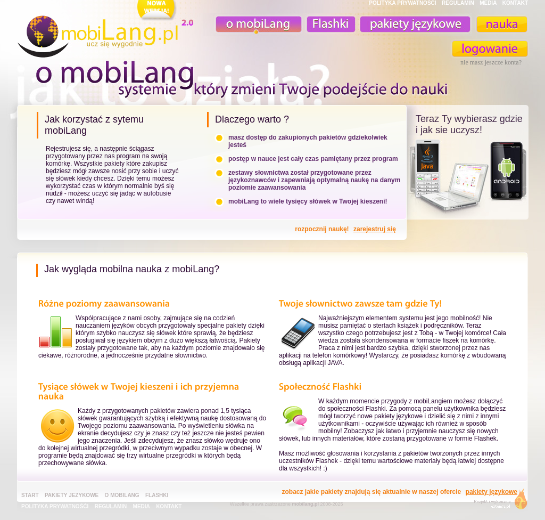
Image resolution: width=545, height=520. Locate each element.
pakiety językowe (414, 24)
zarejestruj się (374, 229)
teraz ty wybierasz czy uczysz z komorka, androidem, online (467, 176)
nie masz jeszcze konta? (491, 62)
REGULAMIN (458, 3)
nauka (501, 24)
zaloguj (490, 48)
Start (30, 495)
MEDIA (488, 3)
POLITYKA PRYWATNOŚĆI (402, 3)
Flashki (156, 495)
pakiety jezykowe (71, 495)
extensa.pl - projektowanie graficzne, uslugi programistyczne (497, 501)
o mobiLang (253, 24)
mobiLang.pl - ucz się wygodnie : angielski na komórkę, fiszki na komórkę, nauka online (107, 30)
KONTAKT (515, 3)
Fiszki (329, 24)
